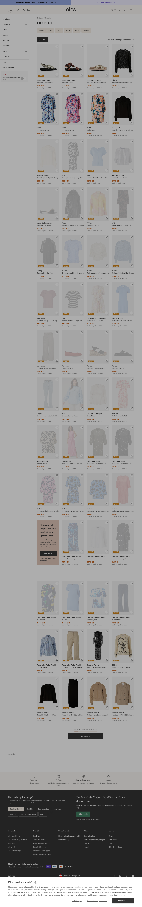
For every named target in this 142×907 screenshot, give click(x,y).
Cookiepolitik (119, 895)
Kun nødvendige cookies (97, 901)
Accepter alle (123, 901)
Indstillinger (77, 901)
